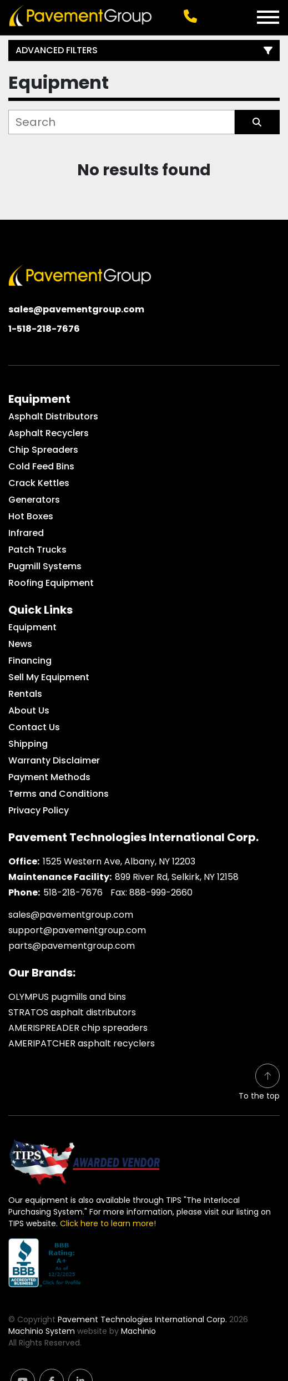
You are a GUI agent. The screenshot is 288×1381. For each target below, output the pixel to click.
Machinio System (41, 1331)
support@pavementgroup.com (77, 930)
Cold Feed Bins (41, 466)
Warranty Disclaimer (54, 760)
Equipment (32, 627)
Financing (30, 660)
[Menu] (268, 17)
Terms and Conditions (58, 793)
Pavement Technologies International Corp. (142, 1319)
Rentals (25, 693)
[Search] (121, 122)
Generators (34, 499)
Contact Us (34, 727)
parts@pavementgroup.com (71, 945)
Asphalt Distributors (53, 416)
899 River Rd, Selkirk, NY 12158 (177, 877)
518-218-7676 (73, 892)
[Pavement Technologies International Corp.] (79, 274)
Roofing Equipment (51, 582)
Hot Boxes (30, 516)
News (20, 644)
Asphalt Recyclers (48, 433)
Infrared (26, 533)
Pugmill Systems (45, 566)
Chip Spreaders (43, 449)
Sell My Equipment (48, 677)
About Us (28, 710)
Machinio (138, 1331)
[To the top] (259, 1083)
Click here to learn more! (108, 1223)
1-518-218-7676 (44, 328)
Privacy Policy (38, 810)
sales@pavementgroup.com (76, 309)
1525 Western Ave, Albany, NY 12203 (119, 861)
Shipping (28, 743)
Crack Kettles (38, 483)
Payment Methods (49, 777)
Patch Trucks (37, 549)
